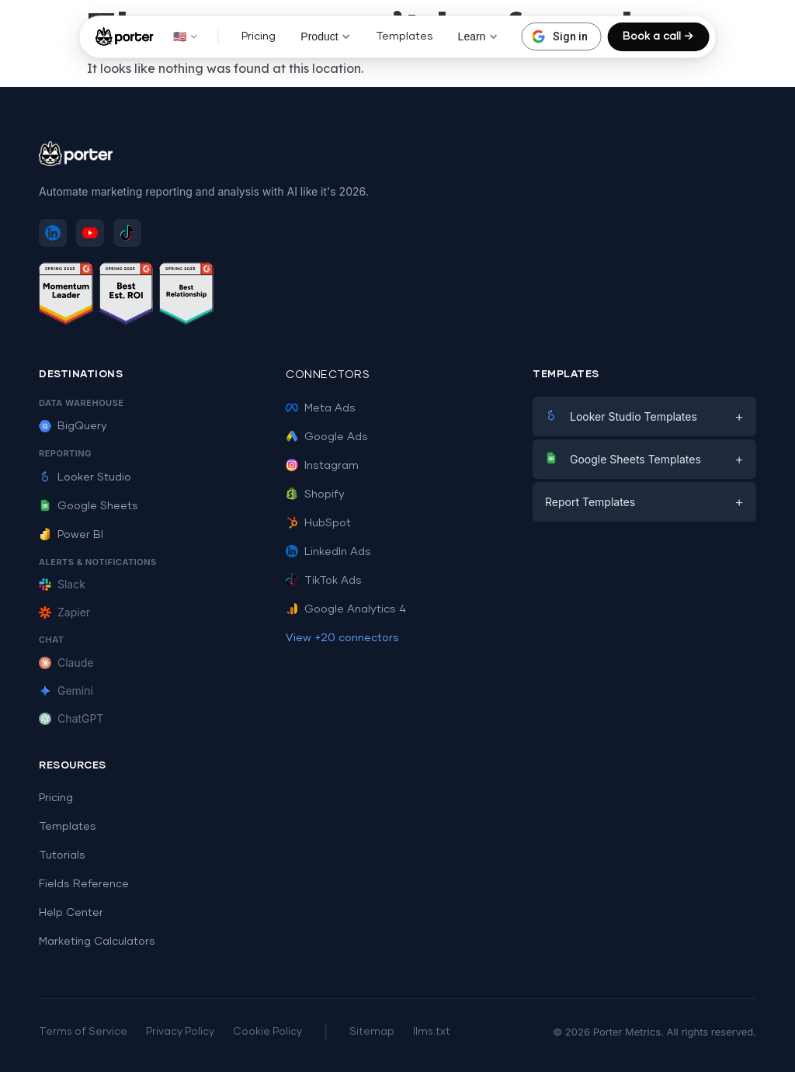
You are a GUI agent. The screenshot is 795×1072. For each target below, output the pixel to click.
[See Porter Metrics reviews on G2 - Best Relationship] (186, 296)
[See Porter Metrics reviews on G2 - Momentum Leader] (66, 296)
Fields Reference (84, 884)
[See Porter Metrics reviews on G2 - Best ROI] (126, 296)
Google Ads (327, 437)
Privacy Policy (180, 1032)
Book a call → (658, 36)
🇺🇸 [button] (185, 36)
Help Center (71, 912)
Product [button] (325, 36)
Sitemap (371, 1032)
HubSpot (318, 523)
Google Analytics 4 (346, 609)
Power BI (71, 534)
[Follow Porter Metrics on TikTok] (127, 233)
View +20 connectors (342, 638)
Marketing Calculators (97, 941)
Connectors (328, 374)
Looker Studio (85, 477)
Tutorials (62, 855)
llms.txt (431, 1032)
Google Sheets (88, 506)
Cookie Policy (267, 1032)
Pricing (258, 36)
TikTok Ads (324, 580)
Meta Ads (321, 408)
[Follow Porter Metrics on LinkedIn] (53, 233)
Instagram (322, 465)
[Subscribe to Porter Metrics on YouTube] (90, 233)
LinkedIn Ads (328, 551)
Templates (404, 36)
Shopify (315, 494)
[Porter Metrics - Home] (124, 36)
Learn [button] (478, 36)
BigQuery (73, 426)
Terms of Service (83, 1032)
